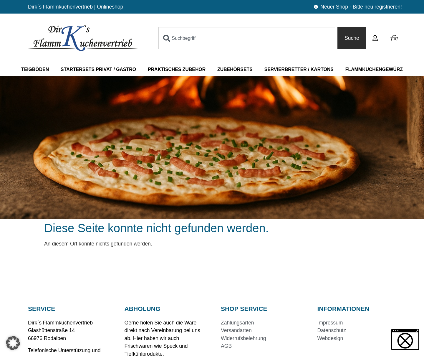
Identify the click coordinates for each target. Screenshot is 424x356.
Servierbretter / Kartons (299, 69)
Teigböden (35, 69)
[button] (13, 343)
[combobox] (246, 38)
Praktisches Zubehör (177, 69)
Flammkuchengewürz (374, 69)
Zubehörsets (235, 69)
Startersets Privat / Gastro (98, 69)
